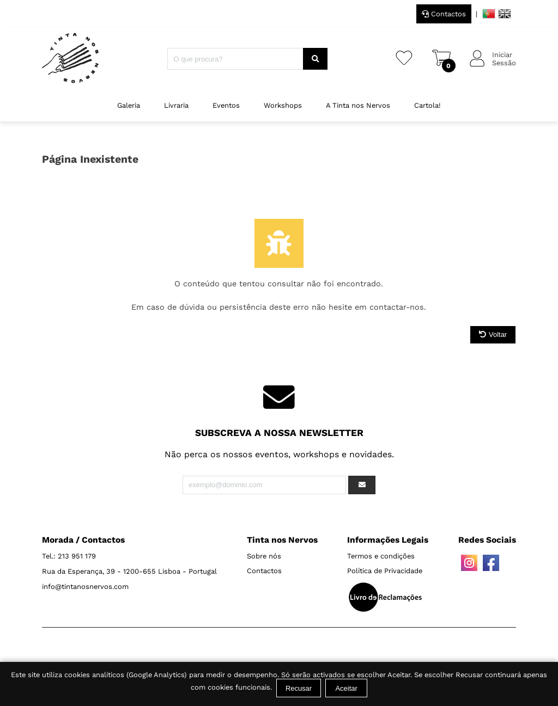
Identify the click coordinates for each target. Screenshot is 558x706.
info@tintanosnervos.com (85, 586)
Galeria (128, 105)
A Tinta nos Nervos (358, 105)
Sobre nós (264, 556)
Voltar (493, 334)
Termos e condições (381, 556)
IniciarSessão (504, 59)
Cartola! (427, 105)
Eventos (226, 105)
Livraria (176, 105)
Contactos (444, 14)
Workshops (283, 105)
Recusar (299, 688)
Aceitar (346, 688)
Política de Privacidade (384, 571)
